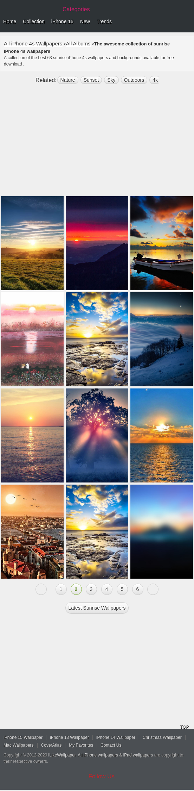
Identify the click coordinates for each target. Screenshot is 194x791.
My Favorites (81, 745)
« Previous (41, 589)
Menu (186, 21)
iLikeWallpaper (62, 755)
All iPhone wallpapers (98, 755)
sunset (91, 80)
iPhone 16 (62, 21)
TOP (184, 726)
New (85, 21)
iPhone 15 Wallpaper (23, 737)
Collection (33, 21)
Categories (76, 9)
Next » (153, 589)
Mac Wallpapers (19, 745)
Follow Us (102, 776)
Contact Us (111, 745)
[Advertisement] (97, 143)
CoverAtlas (51, 745)
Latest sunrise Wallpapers (97, 608)
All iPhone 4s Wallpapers (33, 43)
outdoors (134, 80)
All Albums (78, 43)
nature (67, 80)
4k (155, 80)
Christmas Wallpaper (162, 737)
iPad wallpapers (138, 755)
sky (111, 80)
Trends (104, 21)
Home (9, 21)
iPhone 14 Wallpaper (115, 737)
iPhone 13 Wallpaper (69, 737)
